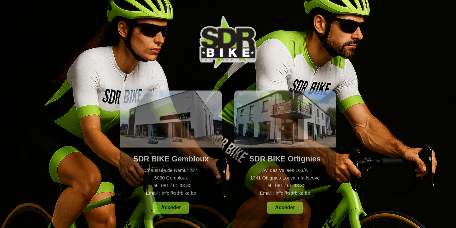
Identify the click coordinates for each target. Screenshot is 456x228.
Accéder (171, 208)
